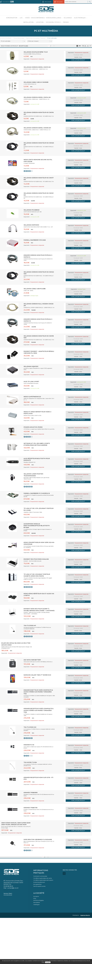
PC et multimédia (5, 41)
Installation (28, 22)
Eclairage (68, 18)
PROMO (66, 22)
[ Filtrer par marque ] (33, 41)
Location (39, 22)
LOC (21, 18)
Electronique (80, 18)
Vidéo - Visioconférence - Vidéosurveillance (43, 18)
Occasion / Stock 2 (53, 22)
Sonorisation (11, 18)
